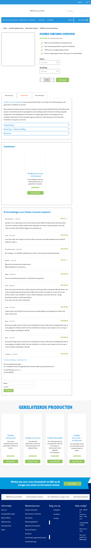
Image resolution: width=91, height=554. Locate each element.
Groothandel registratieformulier (35, 537)
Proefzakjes (50, 20)
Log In (80, 2)
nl (87, 2)
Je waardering (8, 370)
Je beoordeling (9, 372)
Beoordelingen (39, 95)
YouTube (54, 518)
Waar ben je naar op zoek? (10, 20)
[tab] (9, 95)
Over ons (4, 510)
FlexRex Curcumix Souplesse (13, 102)
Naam (6, 383)
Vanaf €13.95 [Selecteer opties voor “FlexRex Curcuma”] (32, 461)
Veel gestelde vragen (8, 514)
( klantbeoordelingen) (55, 38)
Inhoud (42, 59)
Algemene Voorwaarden (32, 526)
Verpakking (43, 67)
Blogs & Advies (23, 20)
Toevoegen (62, 80)
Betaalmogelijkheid (31, 522)
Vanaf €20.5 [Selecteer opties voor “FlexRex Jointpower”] (11, 461)
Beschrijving (9, 95)
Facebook (54, 514)
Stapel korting (5, 522)
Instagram (54, 510)
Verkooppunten (6, 526)
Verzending (28, 518)
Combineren (24, 95)
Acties (3, 530)
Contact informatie (31, 510)
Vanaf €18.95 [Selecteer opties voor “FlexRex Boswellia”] (54, 461)
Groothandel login (31, 541)
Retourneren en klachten (33, 514)
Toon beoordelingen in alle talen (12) (15, 360)
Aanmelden (72, 483)
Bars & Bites (32, 20)
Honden (70, 20)
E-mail (6, 387)
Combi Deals (41, 20)
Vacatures (28, 534)
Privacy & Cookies (30, 530)
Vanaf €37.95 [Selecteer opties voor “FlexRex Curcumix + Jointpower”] (35, 193)
